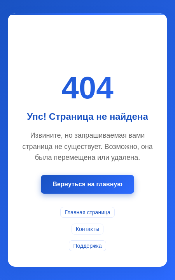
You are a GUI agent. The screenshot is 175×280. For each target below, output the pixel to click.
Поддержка (87, 246)
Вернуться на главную (87, 184)
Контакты (87, 229)
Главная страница (87, 212)
